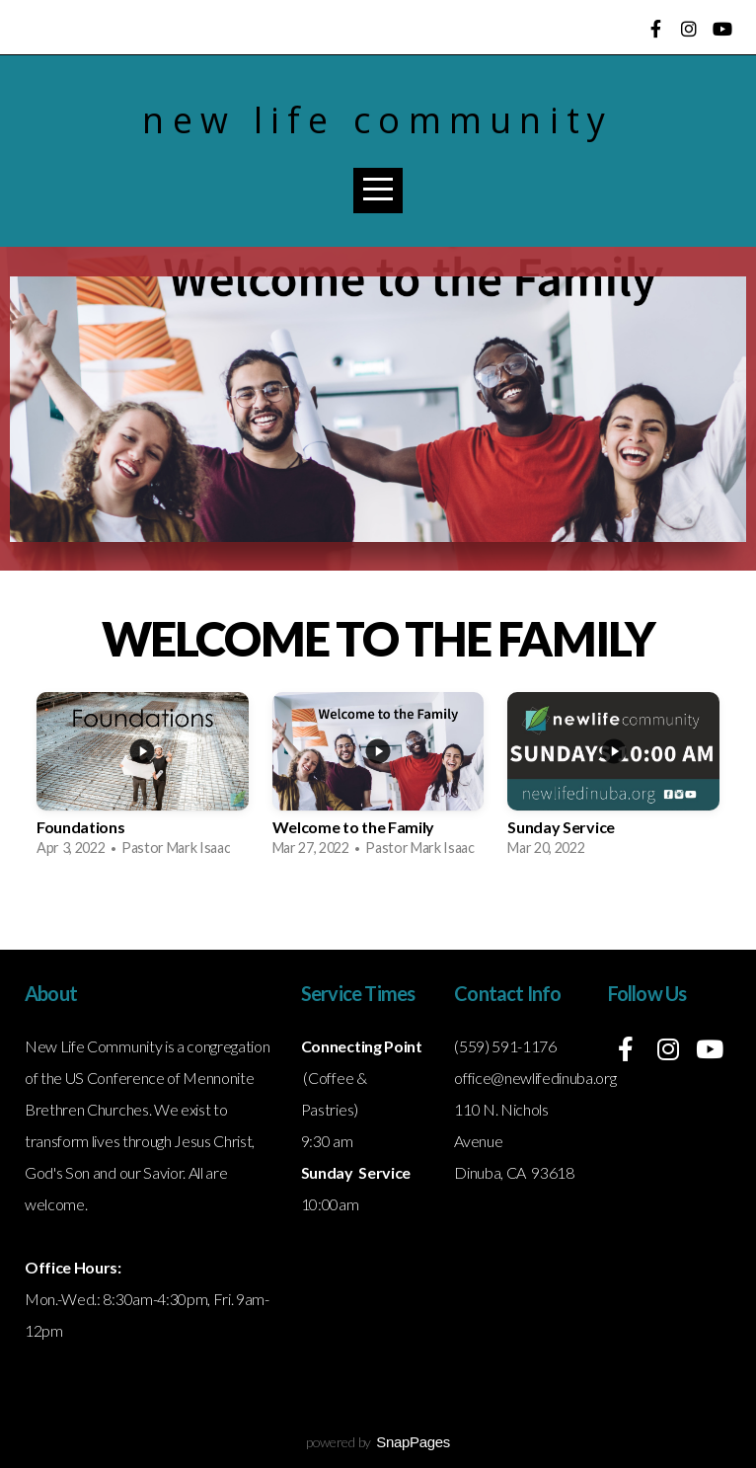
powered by (378, 1441)
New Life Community (377, 120)
